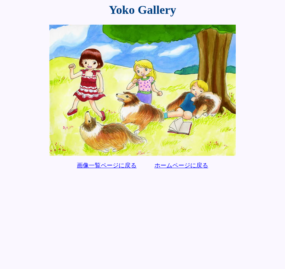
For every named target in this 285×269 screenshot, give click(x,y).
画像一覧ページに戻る (107, 165)
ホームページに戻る (181, 165)
